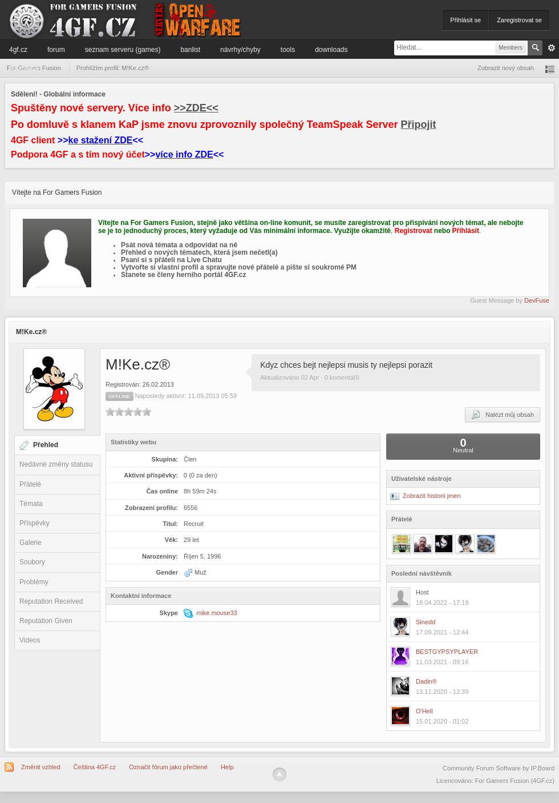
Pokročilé (551, 48)
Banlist (190, 50)
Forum (56, 50)
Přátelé (30, 484)
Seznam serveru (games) (123, 50)
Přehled (45, 445)
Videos (29, 640)
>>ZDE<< (196, 108)
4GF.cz (18, 50)
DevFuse (536, 300)
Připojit (418, 124)
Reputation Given (45, 621)
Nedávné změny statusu (56, 464)
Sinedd (425, 622)
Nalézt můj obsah (502, 414)
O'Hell (424, 711)
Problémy (33, 582)
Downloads (331, 50)
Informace (24, 68)
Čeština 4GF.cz (95, 767)
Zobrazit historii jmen (425, 495)
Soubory (32, 562)
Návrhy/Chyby (240, 50)
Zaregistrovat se (519, 20)
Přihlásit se (465, 20)
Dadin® (426, 681)
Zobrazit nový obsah (505, 68)
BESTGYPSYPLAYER (447, 651)
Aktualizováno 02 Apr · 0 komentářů (309, 377)
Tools (288, 50)
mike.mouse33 (216, 612)
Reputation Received (51, 601)
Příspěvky (34, 523)
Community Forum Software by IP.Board (498, 768)
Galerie (30, 543)
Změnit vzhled (40, 767)
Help (227, 767)
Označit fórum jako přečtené (168, 767)
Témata (31, 504)
